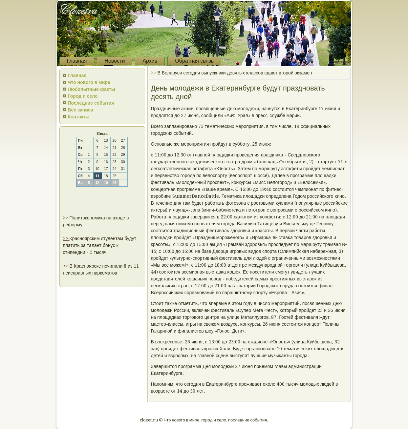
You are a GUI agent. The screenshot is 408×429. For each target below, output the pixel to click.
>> (66, 217)
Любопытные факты (91, 89)
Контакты (79, 116)
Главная (77, 61)
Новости (114, 61)
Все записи (81, 109)
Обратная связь (194, 61)
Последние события (91, 103)
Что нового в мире (89, 82)
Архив (149, 61)
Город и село (83, 96)
